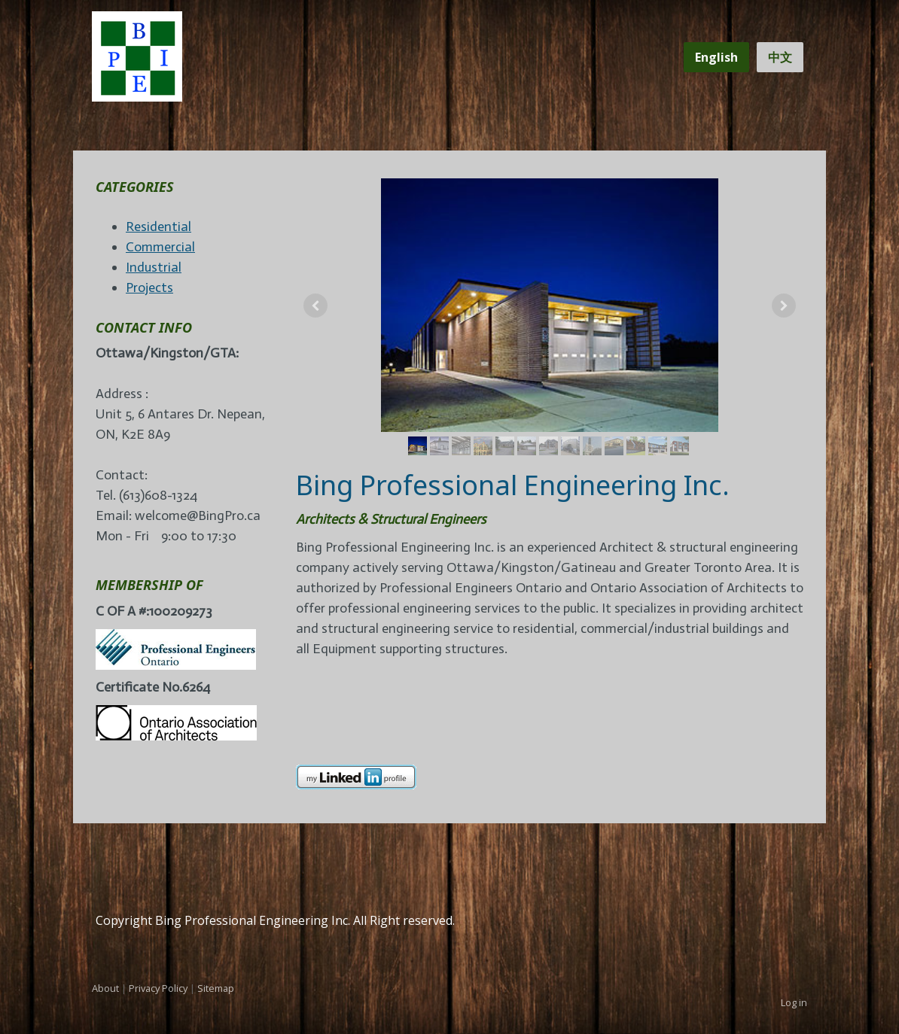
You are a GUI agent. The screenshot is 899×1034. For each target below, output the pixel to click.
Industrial (153, 267)
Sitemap (215, 988)
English (716, 57)
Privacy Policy (158, 988)
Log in (794, 1002)
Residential (158, 226)
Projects (149, 287)
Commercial (160, 247)
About (105, 988)
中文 (780, 57)
